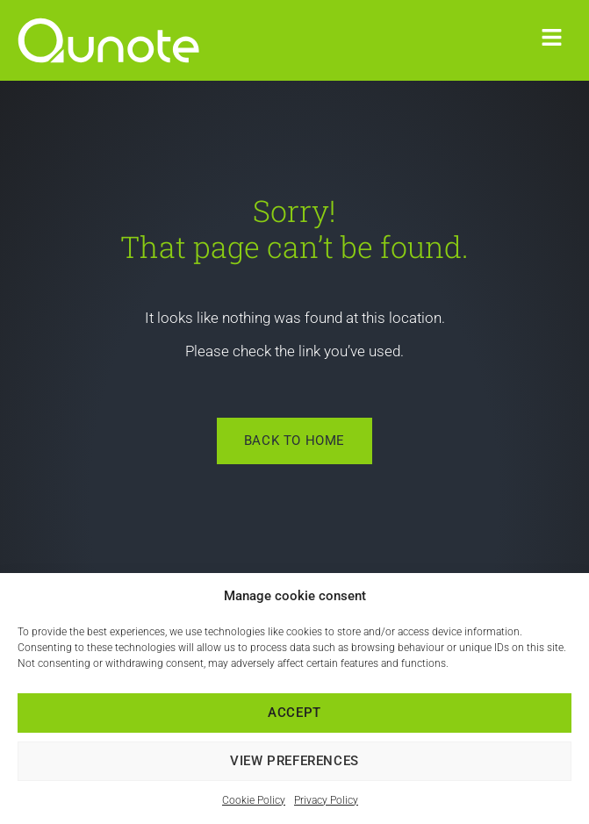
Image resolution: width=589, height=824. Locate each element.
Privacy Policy (326, 800)
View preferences (294, 761)
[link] (127, 40)
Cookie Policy (253, 800)
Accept (294, 712)
